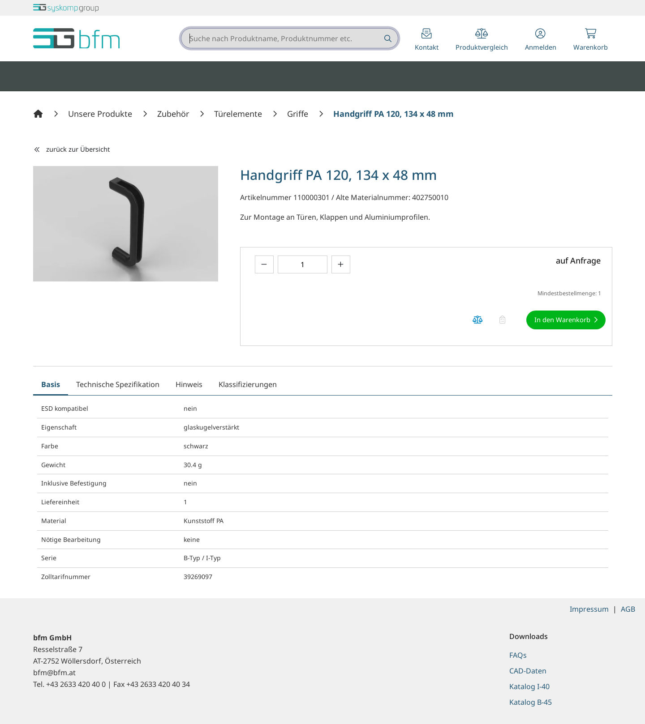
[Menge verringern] (264, 264)
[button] (540, 40)
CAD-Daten (527, 671)
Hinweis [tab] (189, 384)
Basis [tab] (50, 384)
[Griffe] (298, 113)
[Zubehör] (174, 113)
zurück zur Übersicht (72, 149)
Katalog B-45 (530, 702)
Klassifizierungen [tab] (248, 384)
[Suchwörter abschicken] (387, 38)
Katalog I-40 (529, 686)
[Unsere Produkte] (101, 113)
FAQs (518, 655)
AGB (628, 609)
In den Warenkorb (562, 319)
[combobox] (289, 38)
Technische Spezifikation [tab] (117, 384)
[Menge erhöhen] (340, 264)
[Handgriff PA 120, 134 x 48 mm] (393, 113)
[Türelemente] (239, 113)
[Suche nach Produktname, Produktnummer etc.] (387, 38)
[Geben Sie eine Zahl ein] (302, 264)
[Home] (39, 113)
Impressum (589, 609)
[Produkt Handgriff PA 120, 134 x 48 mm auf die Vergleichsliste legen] (478, 320)
